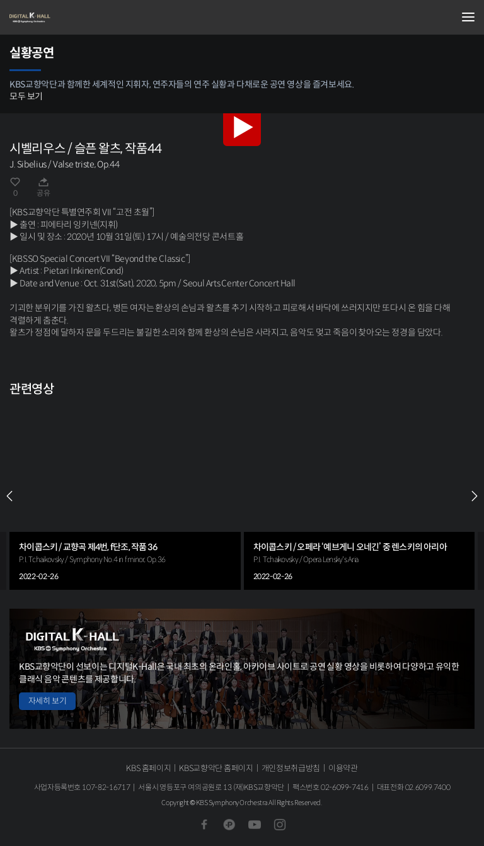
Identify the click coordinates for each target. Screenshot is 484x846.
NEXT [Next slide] (474, 496)
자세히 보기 (47, 701)
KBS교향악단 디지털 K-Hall (72, 18)
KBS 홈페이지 (148, 768)
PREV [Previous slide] (9, 496)
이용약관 (343, 768)
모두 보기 (26, 96)
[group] (125, 496)
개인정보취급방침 (291, 768)
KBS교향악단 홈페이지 (216, 768)
